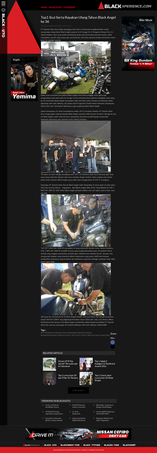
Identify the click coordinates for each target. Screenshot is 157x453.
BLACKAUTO (55, 7)
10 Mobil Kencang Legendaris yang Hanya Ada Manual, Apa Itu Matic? (54, 415)
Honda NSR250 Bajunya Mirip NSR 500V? (105, 413)
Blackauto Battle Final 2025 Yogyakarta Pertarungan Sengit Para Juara (105, 421)
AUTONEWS (69, 7)
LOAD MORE (78, 390)
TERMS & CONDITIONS (97, 450)
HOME (44, 7)
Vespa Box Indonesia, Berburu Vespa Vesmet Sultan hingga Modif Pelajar (53, 421)
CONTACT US (85, 450)
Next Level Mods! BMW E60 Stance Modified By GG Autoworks (79, 421)
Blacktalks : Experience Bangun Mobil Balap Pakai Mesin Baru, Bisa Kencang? (104, 408)
